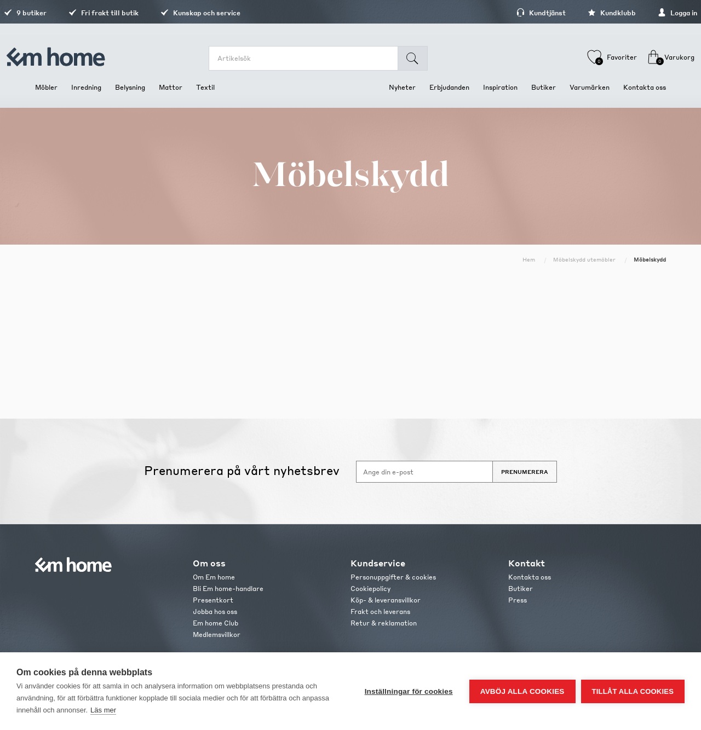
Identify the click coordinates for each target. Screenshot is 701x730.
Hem (528, 259)
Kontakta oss (529, 577)
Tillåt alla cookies (633, 691)
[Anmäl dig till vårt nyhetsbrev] (424, 472)
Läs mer (103, 710)
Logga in (646, 13)
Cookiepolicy (370, 588)
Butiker (520, 588)
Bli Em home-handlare (228, 588)
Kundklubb (580, 13)
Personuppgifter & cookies (393, 577)
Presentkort (213, 600)
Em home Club (215, 623)
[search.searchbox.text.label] (311, 58)
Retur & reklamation (383, 623)
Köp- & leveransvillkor (385, 600)
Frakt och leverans (380, 611)
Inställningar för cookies (409, 691)
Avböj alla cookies (522, 691)
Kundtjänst (510, 13)
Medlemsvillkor (216, 634)
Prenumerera (524, 471)
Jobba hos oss (215, 611)
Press (517, 600)
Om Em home (214, 577)
